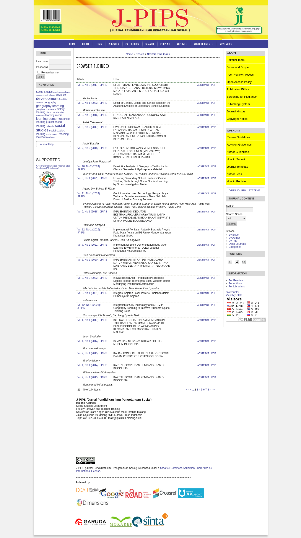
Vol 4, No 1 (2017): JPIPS (92, 320)
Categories (235, 246)
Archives (182, 44)
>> (213, 389)
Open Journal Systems (244, 190)
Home (72, 44)
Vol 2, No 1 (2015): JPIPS (92, 353)
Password (42, 67)
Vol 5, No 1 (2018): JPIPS (92, 211)
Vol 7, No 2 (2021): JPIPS (92, 244)
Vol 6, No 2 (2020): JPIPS (92, 259)
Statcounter (232, 292)
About (85, 44)
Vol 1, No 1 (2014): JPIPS (92, 341)
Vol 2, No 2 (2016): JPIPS (92, 115)
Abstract (203, 85)
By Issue (234, 234)
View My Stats (234, 295)
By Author (234, 237)
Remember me (50, 72)
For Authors (235, 283)
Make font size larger (244, 261)
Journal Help (46, 144)
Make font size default (237, 261)
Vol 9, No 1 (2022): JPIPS (92, 102)
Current (165, 44)
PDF (213, 85)
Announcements (203, 44)
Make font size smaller (230, 261)
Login (99, 44)
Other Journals (237, 243)
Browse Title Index (158, 54)
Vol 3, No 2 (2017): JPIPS (92, 84)
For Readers (236, 280)
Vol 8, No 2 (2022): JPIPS (92, 277)
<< (187, 389)
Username (42, 61)
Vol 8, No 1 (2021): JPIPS (92, 178)
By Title (233, 240)
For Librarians (237, 286)
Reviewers (226, 44)
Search (149, 44)
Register (114, 44)
